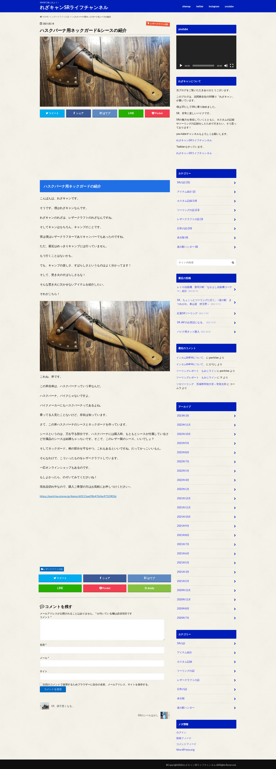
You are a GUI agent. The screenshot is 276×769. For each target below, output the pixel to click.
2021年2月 (183, 579)
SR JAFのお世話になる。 (197, 322)
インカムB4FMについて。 (190, 357)
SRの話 (183, 182)
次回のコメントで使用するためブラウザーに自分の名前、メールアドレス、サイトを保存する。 (96, 684)
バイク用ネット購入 (194, 331)
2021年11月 (184, 506)
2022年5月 (183, 469)
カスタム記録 (187, 200)
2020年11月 (184, 598)
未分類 (182, 237)
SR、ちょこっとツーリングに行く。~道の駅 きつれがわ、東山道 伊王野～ (204, 302)
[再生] (181, 65)
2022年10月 (184, 433)
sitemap (186, 6)
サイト (43, 671)
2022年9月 (183, 442)
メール (44, 657)
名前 (43, 644)
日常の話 (184, 228)
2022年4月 (183, 479)
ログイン (181, 730)
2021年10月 (184, 515)
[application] (206, 52)
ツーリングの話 (188, 209)
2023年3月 (183, 415)
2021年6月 (183, 552)
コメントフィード (186, 742)
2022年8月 (183, 451)
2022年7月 (183, 460)
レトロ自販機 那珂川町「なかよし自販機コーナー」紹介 (204, 289)
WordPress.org (185, 748)
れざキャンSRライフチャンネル (74, 7)
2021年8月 (183, 534)
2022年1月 (183, 488)
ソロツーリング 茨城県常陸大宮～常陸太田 (201, 383)
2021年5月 (183, 561)
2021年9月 (183, 525)
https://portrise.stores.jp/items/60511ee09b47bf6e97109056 (78, 496)
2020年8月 (183, 607)
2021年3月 (183, 570)
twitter (199, 6)
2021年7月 (183, 543)
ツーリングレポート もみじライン (196, 370)
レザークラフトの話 (53, 569)
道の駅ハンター (187, 246)
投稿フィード (183, 736)
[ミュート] (226, 65)
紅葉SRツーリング (193, 313)
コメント (45, 617)
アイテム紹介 (186, 191)
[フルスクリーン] (231, 65)
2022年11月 (184, 424)
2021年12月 (184, 497)
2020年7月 (183, 616)
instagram (214, 6)
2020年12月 (184, 589)
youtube (229, 6)
